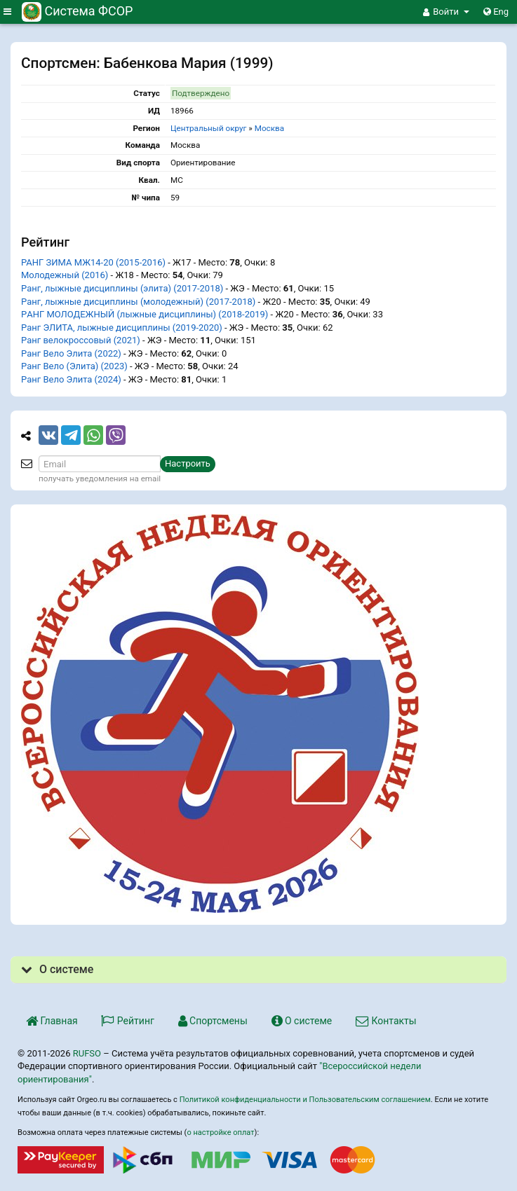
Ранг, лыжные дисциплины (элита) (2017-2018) (122, 288)
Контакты (386, 1020)
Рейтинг (127, 1020)
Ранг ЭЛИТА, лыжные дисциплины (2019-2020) (121, 327)
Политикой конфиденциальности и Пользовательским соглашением (305, 1099)
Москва (269, 128)
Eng (496, 11)
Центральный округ (208, 128)
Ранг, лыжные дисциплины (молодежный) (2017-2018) (138, 301)
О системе (302, 1020)
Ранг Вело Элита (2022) (71, 353)
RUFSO (87, 1053)
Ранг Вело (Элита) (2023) (74, 366)
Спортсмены (213, 1020)
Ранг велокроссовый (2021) (80, 340)
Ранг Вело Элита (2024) (71, 379)
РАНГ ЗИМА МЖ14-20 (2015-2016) (93, 262)
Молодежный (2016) (64, 275)
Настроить (187, 463)
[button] (446, 12)
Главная (52, 1020)
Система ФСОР (77, 11)
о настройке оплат (220, 1132)
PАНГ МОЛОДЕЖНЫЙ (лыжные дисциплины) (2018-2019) (144, 314)
